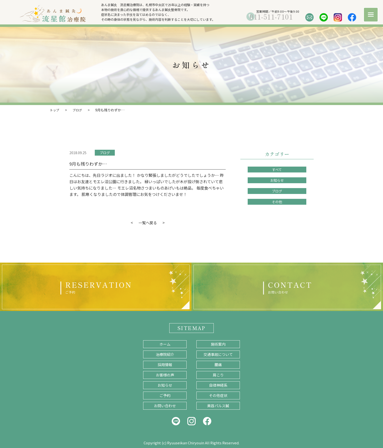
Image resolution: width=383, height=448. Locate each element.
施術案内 (218, 343)
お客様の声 (165, 374)
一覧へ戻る (147, 222)
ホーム (165, 343)
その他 (277, 201)
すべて (277, 169)
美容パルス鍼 (218, 405)
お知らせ (277, 180)
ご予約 (165, 395)
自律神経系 (218, 384)
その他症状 (218, 395)
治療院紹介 (165, 354)
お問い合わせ (165, 405)
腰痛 (218, 364)
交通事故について (218, 354)
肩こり (218, 374)
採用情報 (165, 364)
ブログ (105, 152)
